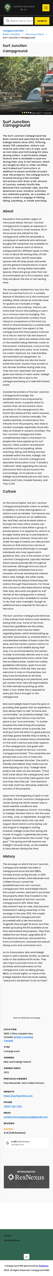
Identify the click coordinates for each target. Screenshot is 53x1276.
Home (7, 1235)
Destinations (12, 1240)
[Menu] (45, 7)
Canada (8, 1040)
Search (42, 20)
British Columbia (11, 34)
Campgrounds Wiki (13, 30)
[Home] (22, 7)
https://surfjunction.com (18, 1095)
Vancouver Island (34, 34)
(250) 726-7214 (13, 1106)
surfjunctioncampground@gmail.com (26, 1117)
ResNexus (43, 1265)
